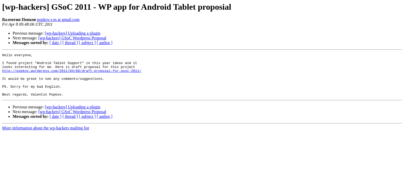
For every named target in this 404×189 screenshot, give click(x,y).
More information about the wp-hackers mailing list (45, 136)
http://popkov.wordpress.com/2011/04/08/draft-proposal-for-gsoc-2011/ (71, 74)
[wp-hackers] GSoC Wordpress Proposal (72, 38)
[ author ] (105, 42)
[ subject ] (87, 42)
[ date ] (55, 42)
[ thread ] (70, 42)
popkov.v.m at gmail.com (58, 19)
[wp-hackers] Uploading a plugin (72, 33)
